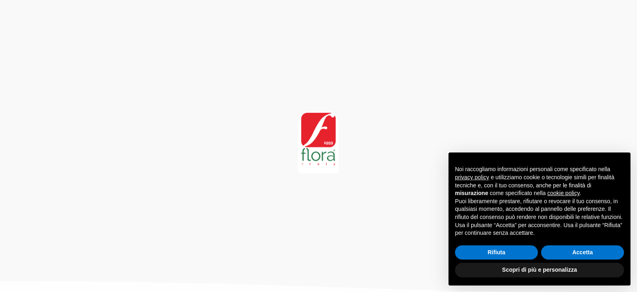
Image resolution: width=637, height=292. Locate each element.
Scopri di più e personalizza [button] (539, 269)
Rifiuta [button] (496, 252)
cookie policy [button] (563, 193)
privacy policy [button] (472, 177)
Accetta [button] (582, 252)
